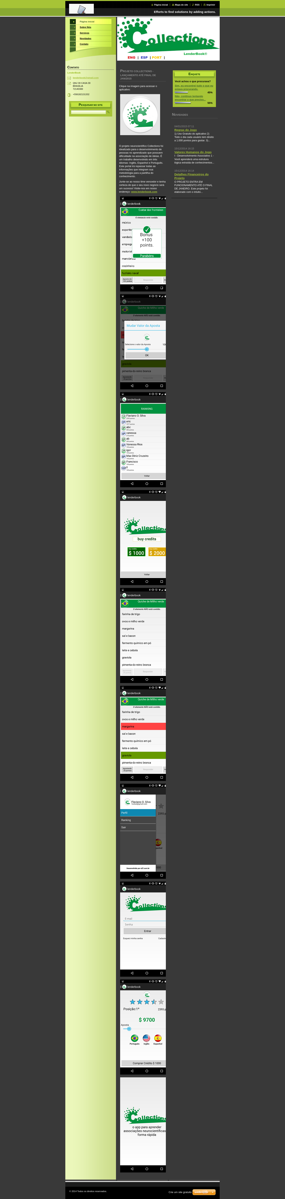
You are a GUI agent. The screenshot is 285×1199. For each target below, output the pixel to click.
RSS (197, 5)
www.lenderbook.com (144, 191)
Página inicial (161, 5)
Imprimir (210, 5)
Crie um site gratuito (180, 1192)
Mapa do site (181, 5)
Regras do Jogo (185, 130)
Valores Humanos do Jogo (193, 152)
